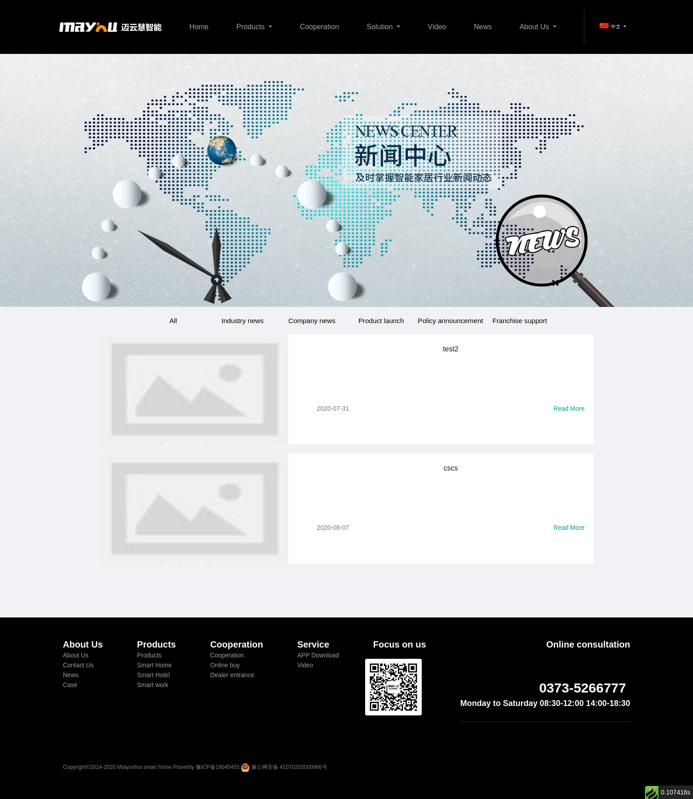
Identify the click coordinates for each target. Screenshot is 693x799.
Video (437, 27)
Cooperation (319, 27)
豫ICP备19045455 (217, 767)
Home (199, 27)
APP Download (318, 655)
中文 (611, 26)
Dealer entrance (232, 675)
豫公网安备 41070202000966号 (289, 767)
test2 (451, 349)
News (483, 27)
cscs (451, 468)
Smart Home (154, 665)
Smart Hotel (153, 675)
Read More (568, 408)
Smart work (152, 684)
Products (251, 27)
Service (313, 644)
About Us (535, 27)
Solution (381, 27)
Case (70, 684)
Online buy (225, 665)
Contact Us (78, 665)
